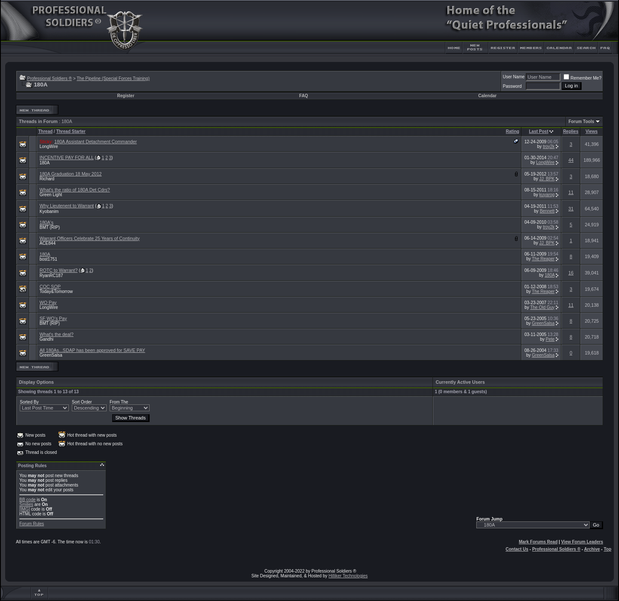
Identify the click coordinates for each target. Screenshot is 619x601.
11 (570, 192)
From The (119, 402)
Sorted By (29, 402)
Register (126, 95)
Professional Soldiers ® (49, 78)
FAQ (303, 95)
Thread (45, 131)
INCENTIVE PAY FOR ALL (67, 157)
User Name (514, 76)
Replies (571, 131)
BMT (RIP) (50, 227)
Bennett (547, 211)
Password (512, 86)
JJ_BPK (547, 178)
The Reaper (543, 258)
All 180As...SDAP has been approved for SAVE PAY (92, 350)
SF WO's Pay (53, 318)
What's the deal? (57, 334)
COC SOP (50, 286)
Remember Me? (582, 78)
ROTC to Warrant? (58, 270)
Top (607, 549)
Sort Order (82, 402)
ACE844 (47, 243)
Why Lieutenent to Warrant (67, 205)
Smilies (26, 504)
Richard (47, 178)
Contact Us (517, 549)
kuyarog (547, 194)
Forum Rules (31, 523)
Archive (592, 549)
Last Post (539, 131)
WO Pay (48, 302)
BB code (27, 499)
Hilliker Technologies (348, 575)
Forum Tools (581, 121)
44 (570, 160)
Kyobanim (49, 211)
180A (44, 162)
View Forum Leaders (582, 541)
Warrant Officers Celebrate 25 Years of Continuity (90, 238)
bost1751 (48, 259)
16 (570, 272)
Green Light (51, 194)
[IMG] (24, 509)
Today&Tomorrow (56, 291)
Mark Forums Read (538, 541)
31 (570, 208)
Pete (550, 339)
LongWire (49, 146)
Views (591, 131)
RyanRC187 (51, 275)
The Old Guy (542, 307)
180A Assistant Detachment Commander (95, 141)
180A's (46, 222)
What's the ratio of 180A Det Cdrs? (75, 189)
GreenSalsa (543, 323)
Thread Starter (71, 131)
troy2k (549, 146)
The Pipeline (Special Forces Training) (113, 78)
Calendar (487, 95)
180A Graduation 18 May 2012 (71, 173)
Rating (512, 131)
